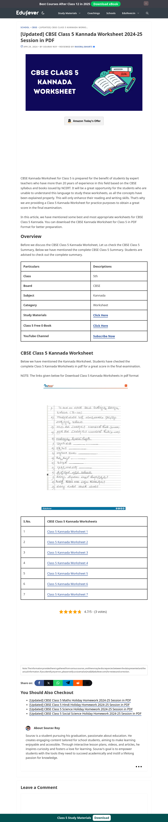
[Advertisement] (84, 151)
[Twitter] (48, 683)
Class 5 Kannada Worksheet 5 (67, 573)
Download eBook (105, 4)
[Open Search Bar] (147, 13)
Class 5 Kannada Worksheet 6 (67, 584)
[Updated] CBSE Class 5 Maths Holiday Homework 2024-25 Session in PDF (80, 700)
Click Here (100, 315)
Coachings (93, 13)
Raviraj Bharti (83, 46)
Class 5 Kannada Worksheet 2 (67, 542)
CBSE (34, 27)
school (25, 27)
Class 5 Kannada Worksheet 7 (67, 594)
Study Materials (71, 13)
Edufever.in (132, 13)
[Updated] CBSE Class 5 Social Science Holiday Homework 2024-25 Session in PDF (86, 713)
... (138, 764)
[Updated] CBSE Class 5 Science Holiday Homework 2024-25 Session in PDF (81, 709)
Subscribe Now (104, 336)
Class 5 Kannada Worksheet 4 (67, 563)
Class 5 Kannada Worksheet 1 (67, 531)
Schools (111, 13)
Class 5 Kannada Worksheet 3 (67, 552)
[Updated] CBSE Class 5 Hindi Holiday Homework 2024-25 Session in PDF (80, 705)
